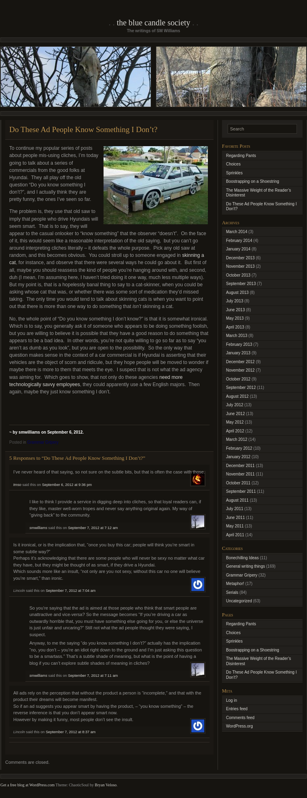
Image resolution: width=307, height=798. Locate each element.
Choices (233, 164)
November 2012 (240, 370)
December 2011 (240, 465)
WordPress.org (239, 726)
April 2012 (235, 431)
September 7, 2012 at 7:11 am (93, 676)
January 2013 (238, 353)
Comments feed (240, 717)
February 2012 (239, 448)
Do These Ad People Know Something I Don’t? (83, 129)
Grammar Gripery (42, 442)
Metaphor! (235, 583)
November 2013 (240, 266)
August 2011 (237, 500)
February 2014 (239, 240)
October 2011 (238, 483)
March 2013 (236, 335)
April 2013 (235, 327)
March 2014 (236, 231)
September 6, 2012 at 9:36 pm (67, 485)
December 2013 (240, 258)
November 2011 (240, 474)
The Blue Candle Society (154, 22)
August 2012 (237, 396)
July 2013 (234, 301)
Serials (232, 592)
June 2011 (235, 517)
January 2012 (238, 457)
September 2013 (241, 283)
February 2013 (239, 344)
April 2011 (235, 535)
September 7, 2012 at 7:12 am (93, 528)
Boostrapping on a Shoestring (252, 181)
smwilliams (38, 528)
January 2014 (238, 249)
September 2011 (241, 491)
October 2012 (238, 379)
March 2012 (236, 439)
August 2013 (237, 292)
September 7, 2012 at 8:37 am (70, 732)
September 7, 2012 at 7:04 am (70, 591)
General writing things (245, 566)
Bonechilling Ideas (242, 558)
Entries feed (236, 709)
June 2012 (235, 413)
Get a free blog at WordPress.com (27, 785)
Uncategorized (239, 601)
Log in (231, 700)
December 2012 (240, 362)
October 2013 (238, 275)
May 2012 (235, 422)
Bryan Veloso (105, 785)
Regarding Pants (241, 155)
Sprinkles (234, 173)
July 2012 (234, 405)
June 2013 (235, 310)
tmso (17, 485)
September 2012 (241, 387)
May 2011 (235, 526)
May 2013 (235, 318)
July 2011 (234, 509)
